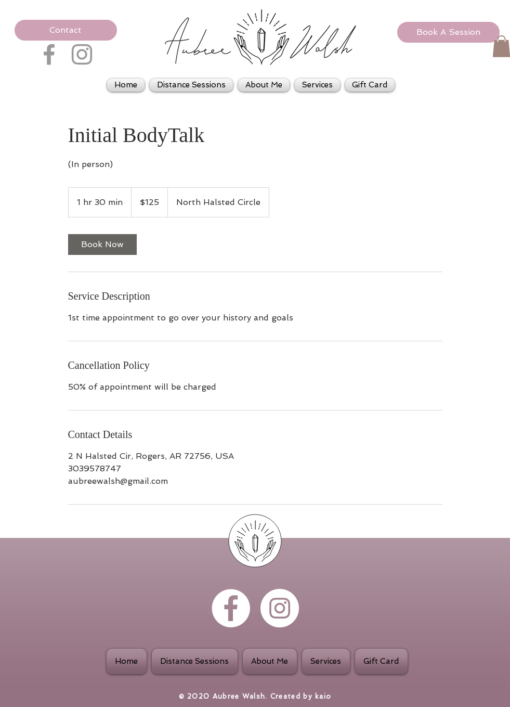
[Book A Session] (448, 32)
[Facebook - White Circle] (231, 608)
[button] (66, 30)
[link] (102, 244)
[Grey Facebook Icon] (49, 54)
